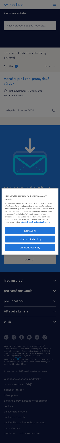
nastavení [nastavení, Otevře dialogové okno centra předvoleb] (30, 230)
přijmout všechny (30, 247)
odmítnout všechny (30, 239)
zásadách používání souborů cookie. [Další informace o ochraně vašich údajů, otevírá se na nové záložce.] (35, 222)
